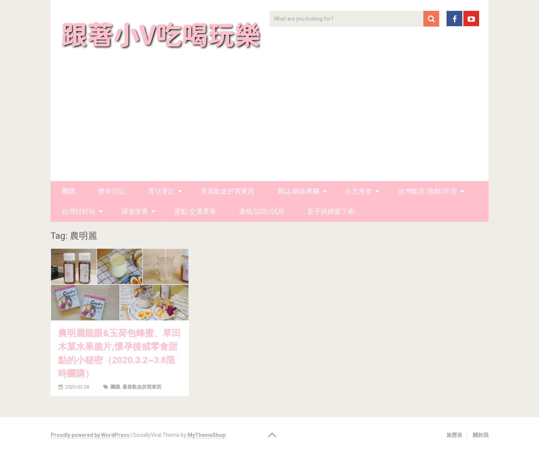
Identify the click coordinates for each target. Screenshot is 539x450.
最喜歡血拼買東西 (228, 191)
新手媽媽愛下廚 (330, 211)
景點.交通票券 (195, 211)
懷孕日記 (111, 191)
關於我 (480, 435)
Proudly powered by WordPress (90, 435)
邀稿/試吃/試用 (261, 211)
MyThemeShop (206, 435)
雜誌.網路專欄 (298, 191)
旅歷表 (454, 435)
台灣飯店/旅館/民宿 (427, 191)
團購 (68, 191)
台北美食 (358, 191)
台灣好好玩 (78, 211)
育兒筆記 (161, 191)
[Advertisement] (269, 125)
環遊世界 (134, 211)
